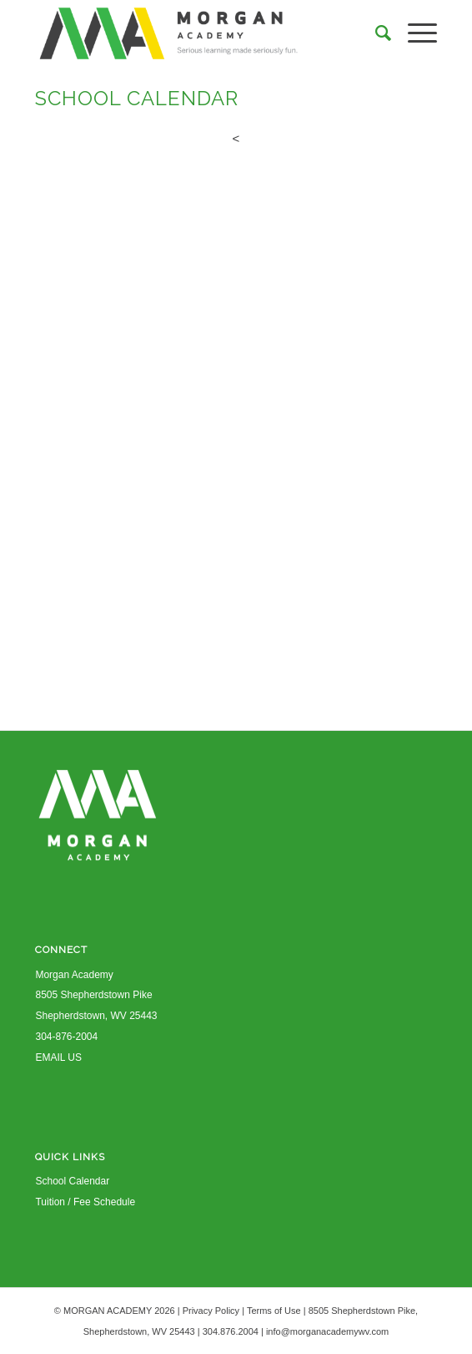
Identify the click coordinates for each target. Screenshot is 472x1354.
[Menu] (414, 33)
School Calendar (72, 1181)
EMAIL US (58, 1057)
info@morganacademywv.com (327, 1331)
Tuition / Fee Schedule (85, 1202)
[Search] (375, 33)
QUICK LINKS (70, 1157)
